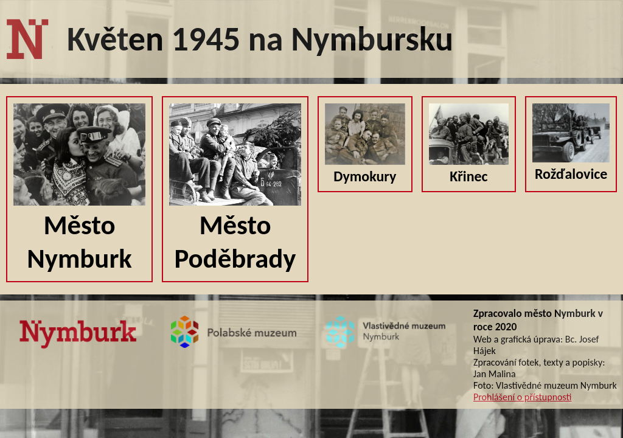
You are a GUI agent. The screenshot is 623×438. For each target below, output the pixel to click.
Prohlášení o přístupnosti (522, 397)
